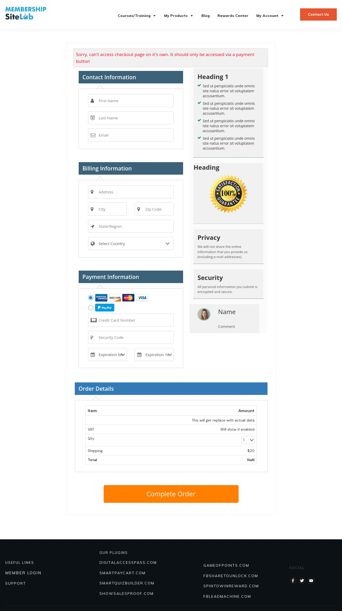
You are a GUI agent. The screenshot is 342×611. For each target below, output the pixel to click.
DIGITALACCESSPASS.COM (128, 562)
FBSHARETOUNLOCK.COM (230, 575)
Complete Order (170, 493)
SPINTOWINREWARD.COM (231, 586)
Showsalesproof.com (127, 593)
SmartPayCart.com (123, 573)
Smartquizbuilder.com (127, 583)
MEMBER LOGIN (23, 572)
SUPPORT (15, 583)
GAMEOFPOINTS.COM (226, 565)
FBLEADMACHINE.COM (227, 596)
